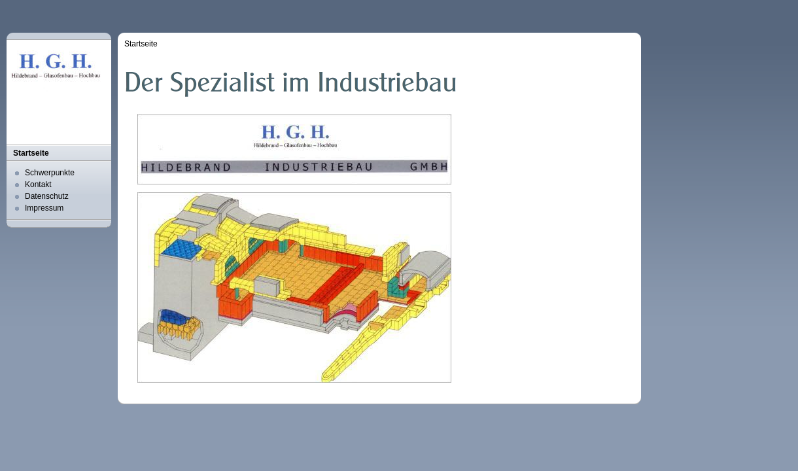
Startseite (31, 153)
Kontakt (38, 184)
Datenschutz (47, 196)
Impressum (44, 208)
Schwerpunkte (50, 172)
